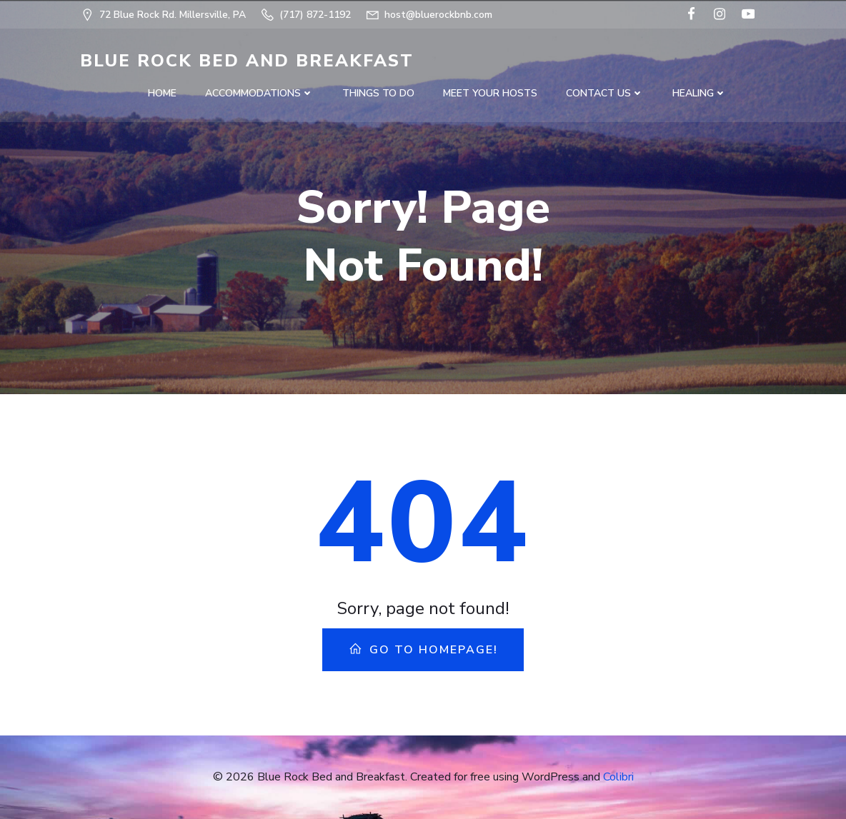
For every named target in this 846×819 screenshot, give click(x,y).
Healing (699, 93)
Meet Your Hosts (490, 93)
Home (162, 93)
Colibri (618, 777)
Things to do (378, 93)
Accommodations (259, 93)
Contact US (605, 93)
